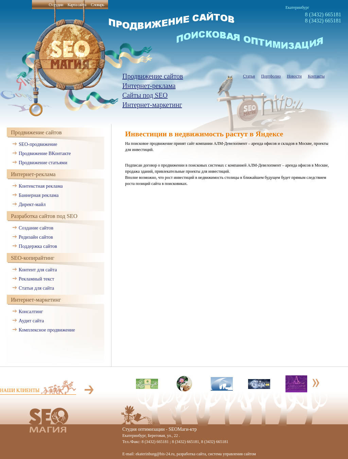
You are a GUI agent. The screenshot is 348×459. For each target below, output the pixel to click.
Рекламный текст (36, 279)
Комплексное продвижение (47, 330)
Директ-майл (32, 204)
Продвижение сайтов (152, 76)
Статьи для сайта (36, 288)
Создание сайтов (36, 228)
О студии (56, 4)
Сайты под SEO (145, 95)
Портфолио (271, 76)
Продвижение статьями (43, 162)
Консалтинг (31, 311)
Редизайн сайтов (36, 237)
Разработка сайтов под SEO (44, 216)
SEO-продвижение (38, 144)
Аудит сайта (31, 320)
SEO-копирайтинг (32, 258)
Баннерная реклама (38, 195)
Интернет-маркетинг (152, 104)
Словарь (97, 4)
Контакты (316, 76)
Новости (294, 76)
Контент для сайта (38, 269)
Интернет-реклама (149, 85)
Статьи (249, 76)
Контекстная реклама (41, 186)
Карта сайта (76, 4)
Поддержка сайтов (38, 246)
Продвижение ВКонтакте (45, 153)
